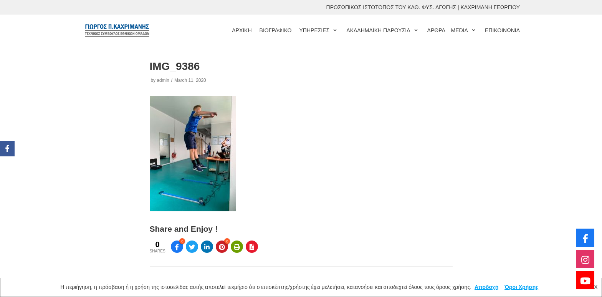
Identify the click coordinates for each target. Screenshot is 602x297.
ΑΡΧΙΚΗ (241, 30)
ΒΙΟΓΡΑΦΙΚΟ (276, 30)
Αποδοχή (486, 287)
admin (163, 80)
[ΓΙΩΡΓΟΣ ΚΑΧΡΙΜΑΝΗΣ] (116, 30)
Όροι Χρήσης (521, 287)
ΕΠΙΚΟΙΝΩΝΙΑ (502, 30)
